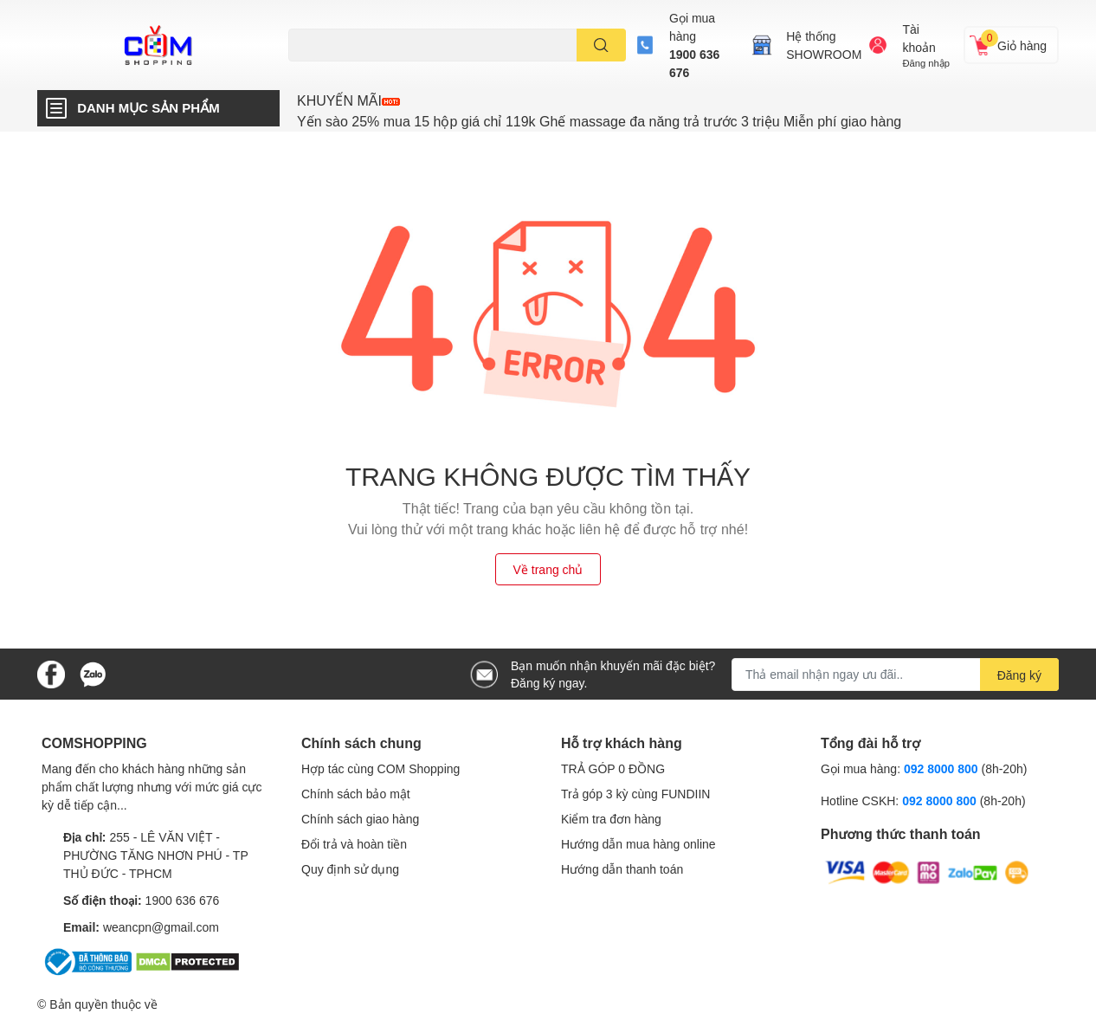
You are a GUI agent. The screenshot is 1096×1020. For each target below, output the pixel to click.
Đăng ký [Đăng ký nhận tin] (1019, 675)
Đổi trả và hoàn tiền (354, 843)
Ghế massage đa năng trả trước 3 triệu (659, 121)
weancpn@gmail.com (161, 927)
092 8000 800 (943, 768)
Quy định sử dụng (350, 869)
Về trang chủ (548, 569)
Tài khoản (918, 38)
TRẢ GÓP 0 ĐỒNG (613, 768)
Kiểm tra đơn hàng (611, 818)
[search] (601, 45)
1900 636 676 (694, 63)
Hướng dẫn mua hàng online (638, 843)
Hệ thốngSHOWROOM (823, 45)
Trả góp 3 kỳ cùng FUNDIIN (635, 793)
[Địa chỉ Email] (895, 674)
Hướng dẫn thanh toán (622, 869)
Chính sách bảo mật (355, 793)
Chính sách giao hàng (360, 818)
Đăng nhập (926, 62)
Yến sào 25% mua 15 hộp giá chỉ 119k (416, 121)
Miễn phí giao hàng (842, 121)
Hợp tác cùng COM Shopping (380, 768)
